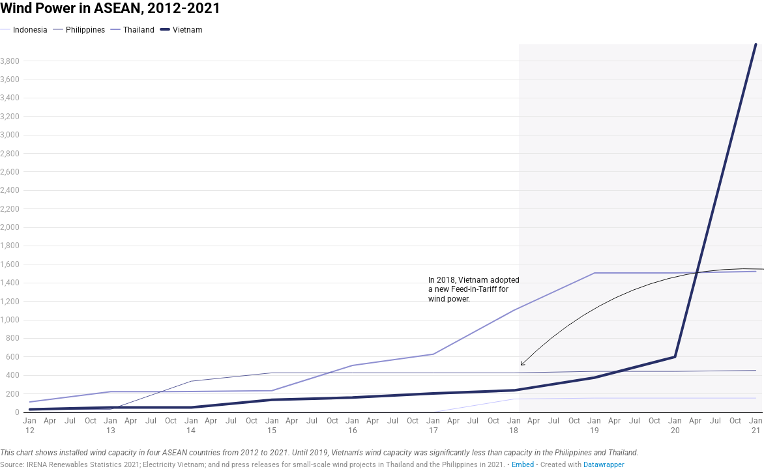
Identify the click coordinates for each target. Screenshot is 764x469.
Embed (523, 465)
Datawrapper (603, 465)
